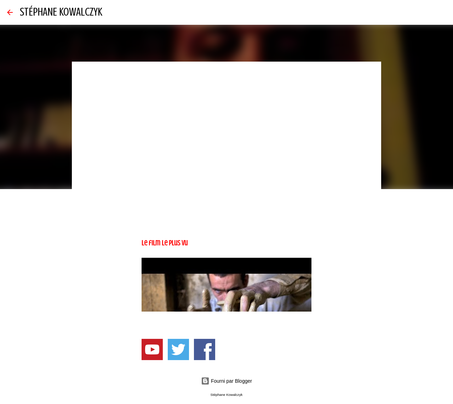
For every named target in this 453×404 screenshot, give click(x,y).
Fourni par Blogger (226, 381)
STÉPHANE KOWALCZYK (61, 12)
